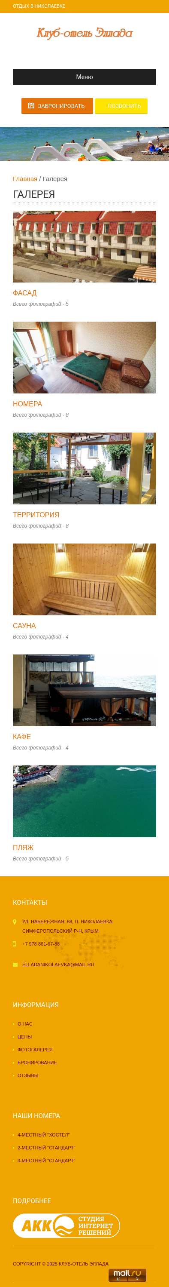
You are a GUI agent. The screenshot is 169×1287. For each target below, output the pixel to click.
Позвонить (124, 106)
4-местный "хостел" (43, 1134)
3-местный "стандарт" (46, 1160)
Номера (27, 404)
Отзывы (28, 1075)
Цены (25, 1036)
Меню (56, 77)
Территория (36, 515)
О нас (25, 1023)
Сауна (24, 626)
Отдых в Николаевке (39, 6)
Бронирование (37, 1062)
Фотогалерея (35, 1049)
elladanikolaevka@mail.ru (58, 964)
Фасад (24, 293)
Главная (25, 178)
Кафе (22, 736)
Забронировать (61, 106)
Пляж (23, 847)
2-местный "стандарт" (46, 1147)
